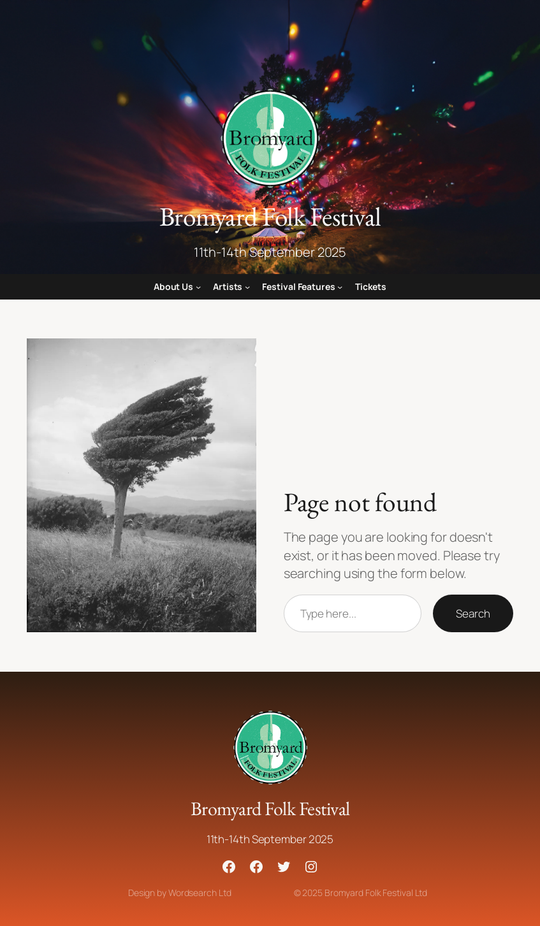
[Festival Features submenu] (339, 286)
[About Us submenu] (198, 286)
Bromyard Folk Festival (270, 216)
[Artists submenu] (247, 286)
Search (473, 613)
